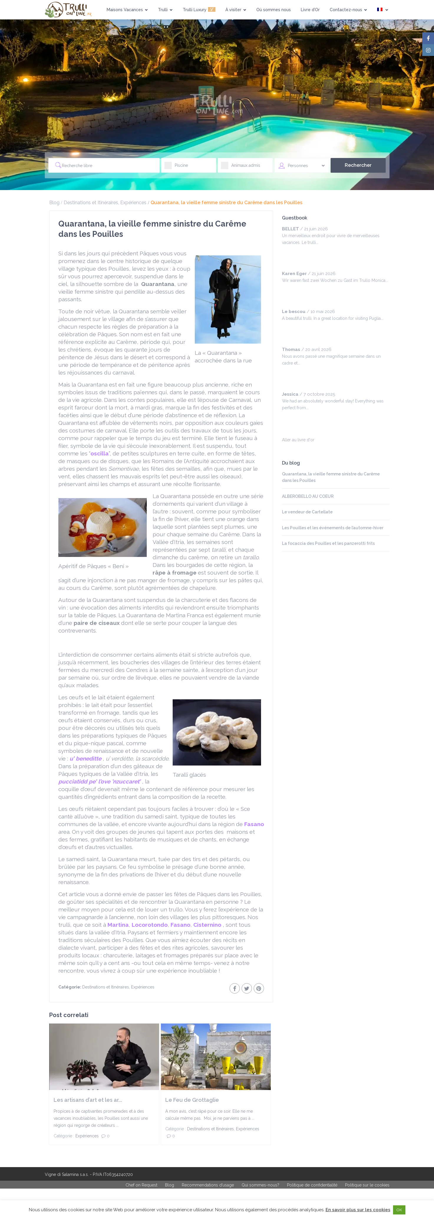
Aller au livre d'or (298, 439)
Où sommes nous (273, 9)
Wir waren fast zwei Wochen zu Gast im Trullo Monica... (335, 280)
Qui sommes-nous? (260, 1185)
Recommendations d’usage (208, 1185)
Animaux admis (240, 167)
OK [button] (399, 1210)
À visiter (235, 9)
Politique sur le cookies (367, 1185)
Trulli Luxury (199, 9)
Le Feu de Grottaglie (192, 1100)
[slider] (294, 254)
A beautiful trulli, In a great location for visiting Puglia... (332, 318)
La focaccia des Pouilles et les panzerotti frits (328, 543)
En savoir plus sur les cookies (358, 1209)
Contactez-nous (348, 9)
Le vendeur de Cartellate (307, 512)
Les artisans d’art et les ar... (88, 1100)
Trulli (165, 9)
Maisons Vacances (127, 9)
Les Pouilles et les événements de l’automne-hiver (332, 527)
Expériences (133, 202)
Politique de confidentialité (312, 1185)
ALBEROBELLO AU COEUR (308, 496)
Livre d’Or (310, 9)
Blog (54, 202)
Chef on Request (141, 1185)
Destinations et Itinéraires (91, 202)
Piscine (176, 167)
